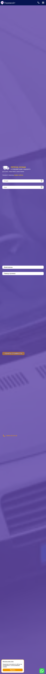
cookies (5, 666)
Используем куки (8, 661)
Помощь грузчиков (9, 273)
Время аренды (8, 267)
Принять (12, 670)
